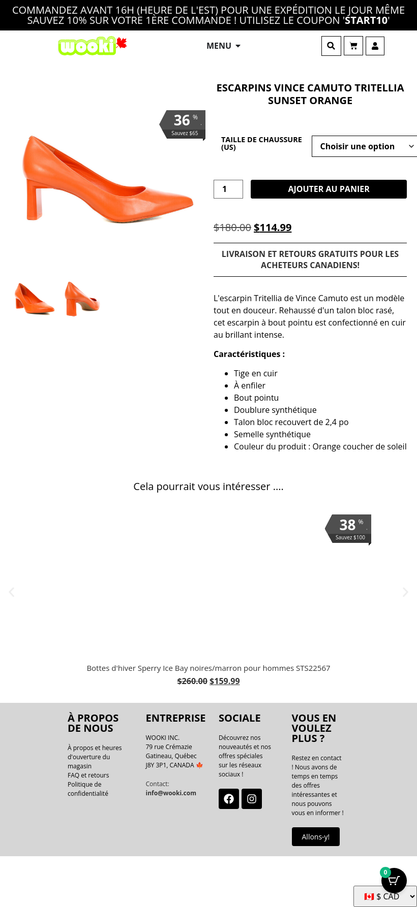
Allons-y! (316, 836)
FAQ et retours (88, 775)
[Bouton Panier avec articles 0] (394, 878)
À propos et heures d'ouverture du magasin (95, 756)
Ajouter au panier (328, 189)
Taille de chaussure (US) (261, 143)
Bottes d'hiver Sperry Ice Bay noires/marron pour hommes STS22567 (208, 668)
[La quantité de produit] (228, 189)
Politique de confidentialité (88, 789)
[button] (331, 46)
